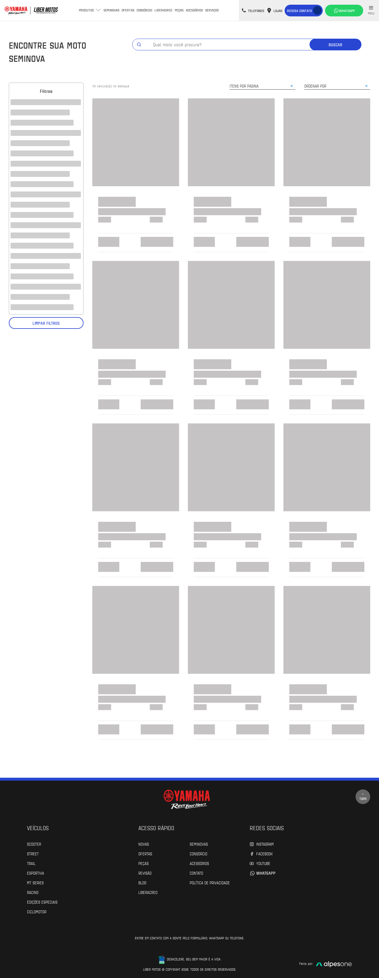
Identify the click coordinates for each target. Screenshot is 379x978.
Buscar (335, 44)
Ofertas (128, 10)
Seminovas (111, 10)
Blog (142, 882)
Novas (143, 844)
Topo (362, 796)
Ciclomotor (36, 911)
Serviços (212, 10)
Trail (31, 863)
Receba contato (299, 10)
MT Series (35, 882)
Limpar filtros (46, 323)
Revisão (145, 873)
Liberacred (163, 10)
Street (33, 853)
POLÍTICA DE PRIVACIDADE (210, 882)
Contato (196, 873)
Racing (32, 892)
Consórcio (144, 10)
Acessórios (194, 10)
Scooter (34, 844)
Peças (179, 10)
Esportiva (35, 873)
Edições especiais (42, 902)
